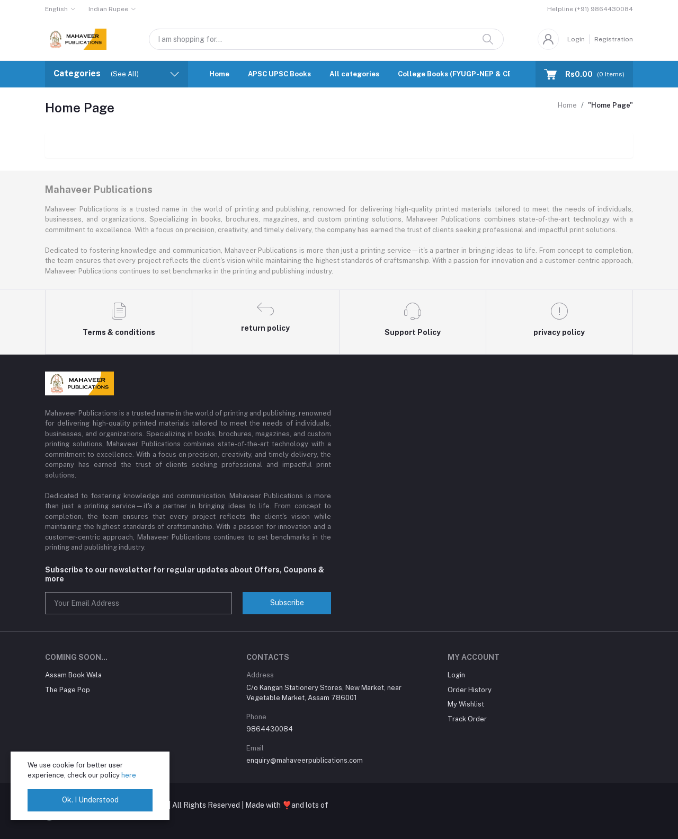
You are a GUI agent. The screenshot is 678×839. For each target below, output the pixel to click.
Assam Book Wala (73, 675)
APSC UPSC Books (279, 74)
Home (219, 74)
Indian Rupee (108, 9)
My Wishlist (466, 704)
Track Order (467, 719)
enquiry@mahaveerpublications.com (304, 760)
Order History (470, 690)
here (128, 775)
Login (576, 39)
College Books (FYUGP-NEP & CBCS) (461, 74)
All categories (354, 74)
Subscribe (287, 602)
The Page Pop (67, 690)
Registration (613, 39)
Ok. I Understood (90, 800)
